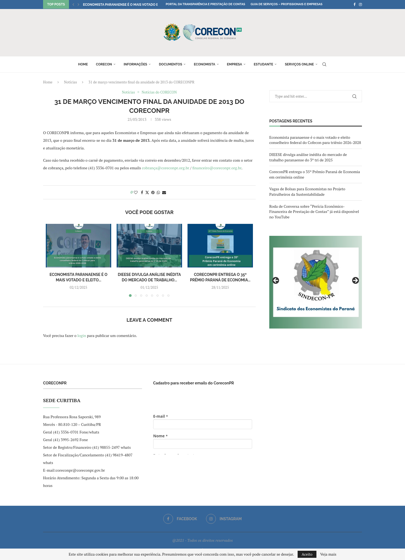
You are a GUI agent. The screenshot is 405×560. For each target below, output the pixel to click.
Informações (135, 64)
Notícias (70, 82)
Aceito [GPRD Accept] (307, 554)
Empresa (234, 64)
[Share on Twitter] (147, 192)
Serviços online (299, 64)
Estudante (263, 64)
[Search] (324, 64)
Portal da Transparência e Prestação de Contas (205, 4)
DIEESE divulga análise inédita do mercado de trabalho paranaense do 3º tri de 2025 (308, 157)
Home (83, 64)
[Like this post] (136, 192)
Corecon (104, 64)
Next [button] (355, 281)
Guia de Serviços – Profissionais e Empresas (286, 4)
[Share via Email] (164, 192)
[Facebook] (354, 4)
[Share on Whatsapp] (158, 192)
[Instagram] (360, 4)
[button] (73, 4)
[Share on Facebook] (142, 192)
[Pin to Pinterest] (153, 192)
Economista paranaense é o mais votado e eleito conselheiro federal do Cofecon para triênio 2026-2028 (315, 140)
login (81, 335)
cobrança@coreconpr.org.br (165, 167)
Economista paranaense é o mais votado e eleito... (127, 5)
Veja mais (328, 554)
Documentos (170, 64)
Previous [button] (276, 281)
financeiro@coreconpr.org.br (216, 167)
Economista (204, 64)
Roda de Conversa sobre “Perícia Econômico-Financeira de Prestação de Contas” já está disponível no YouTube (314, 211)
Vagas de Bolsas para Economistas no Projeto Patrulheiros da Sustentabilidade (307, 191)
